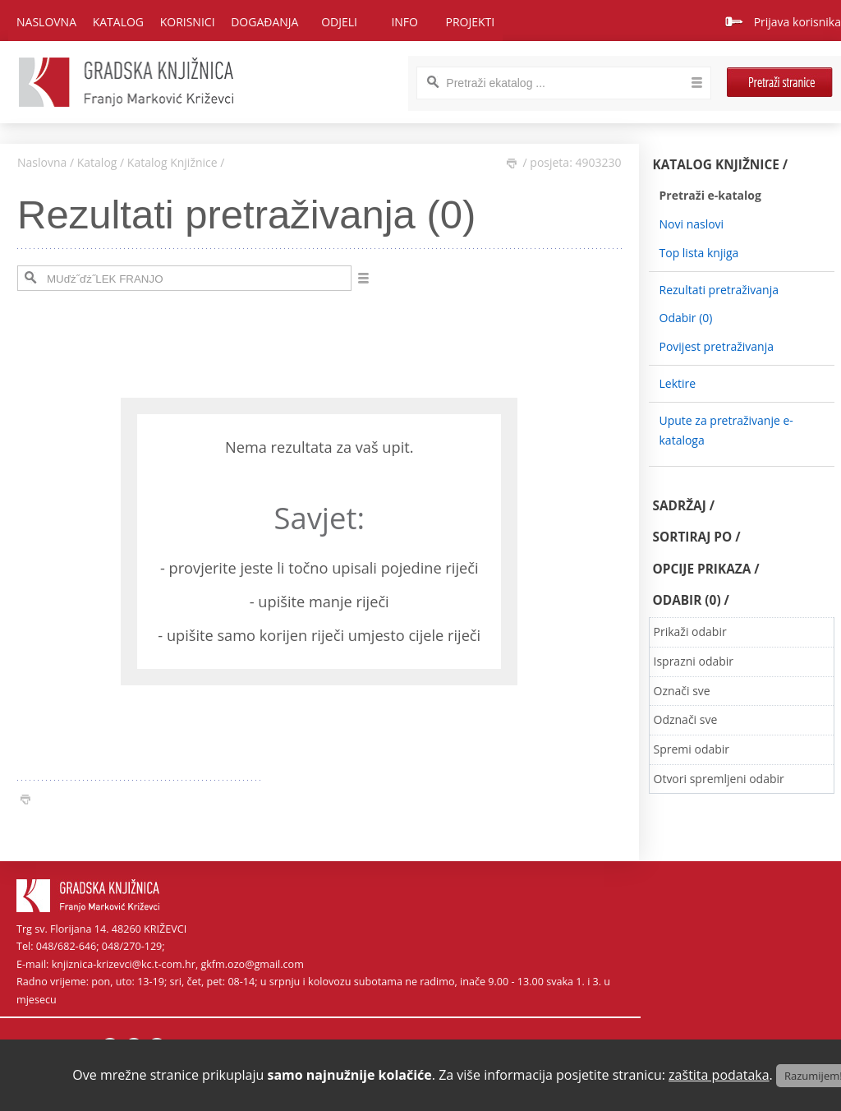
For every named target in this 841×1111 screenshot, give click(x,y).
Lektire (677, 383)
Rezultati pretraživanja (719, 289)
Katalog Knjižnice (172, 162)
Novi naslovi (691, 224)
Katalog (97, 162)
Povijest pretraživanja (716, 346)
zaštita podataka (719, 1075)
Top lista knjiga (699, 252)
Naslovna (46, 22)
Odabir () (686, 317)
